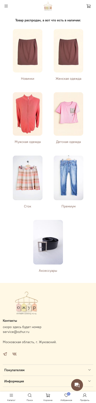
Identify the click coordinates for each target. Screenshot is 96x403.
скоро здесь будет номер (22, 327)
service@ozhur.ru (16, 332)
